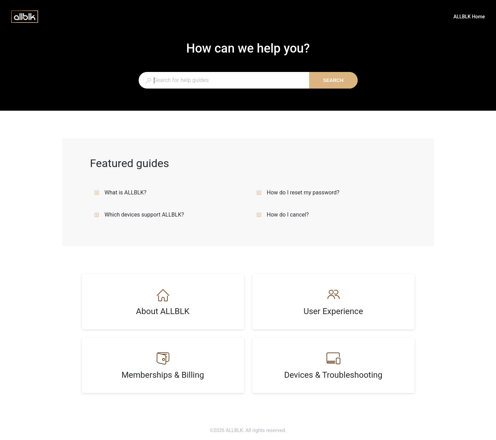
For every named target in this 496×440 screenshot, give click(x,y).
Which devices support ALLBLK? (139, 214)
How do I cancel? (282, 214)
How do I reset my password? (297, 192)
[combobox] (224, 80)
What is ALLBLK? (120, 192)
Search (333, 80)
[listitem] (163, 301)
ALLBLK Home (469, 17)
